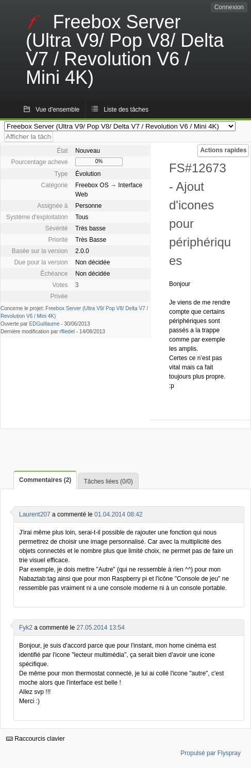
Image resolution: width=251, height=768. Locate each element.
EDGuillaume (44, 324)
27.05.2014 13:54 (100, 627)
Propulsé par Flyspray (210, 753)
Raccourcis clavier (35, 738)
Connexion (229, 7)
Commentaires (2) (45, 480)
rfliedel (67, 331)
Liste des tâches (126, 109)
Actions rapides (223, 150)
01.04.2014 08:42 (118, 514)
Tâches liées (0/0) (107, 481)
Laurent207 (35, 514)
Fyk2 (25, 627)
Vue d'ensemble (57, 109)
